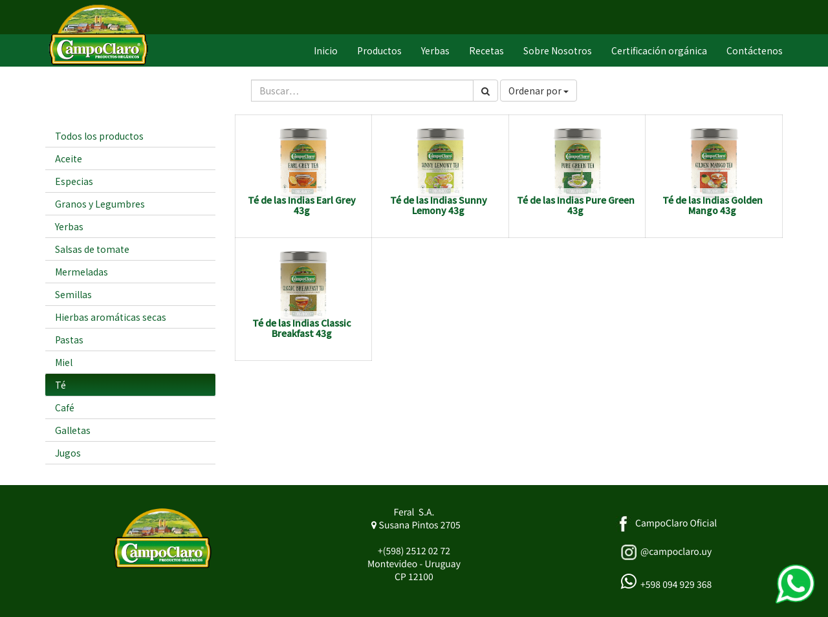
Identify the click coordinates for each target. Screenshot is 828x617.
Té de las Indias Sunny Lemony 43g (438, 204)
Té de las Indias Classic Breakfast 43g (301, 327)
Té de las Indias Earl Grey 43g (302, 204)
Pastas (69, 339)
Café (64, 407)
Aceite (68, 158)
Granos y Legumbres (100, 203)
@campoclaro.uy (676, 551)
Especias (74, 181)
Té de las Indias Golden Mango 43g (712, 204)
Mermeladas (81, 271)
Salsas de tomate (92, 249)
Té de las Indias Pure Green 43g (576, 204)
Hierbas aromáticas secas (110, 316)
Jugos (68, 452)
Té (60, 384)
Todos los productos (99, 135)
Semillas (73, 294)
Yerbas (69, 226)
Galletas (73, 430)
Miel (63, 362)
